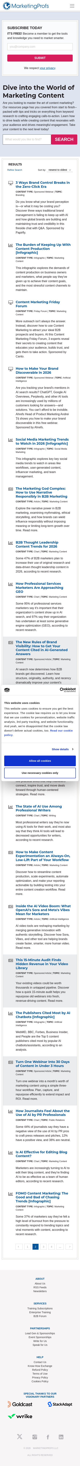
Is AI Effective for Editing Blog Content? (41, 1154)
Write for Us (40, 1341)
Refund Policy (40, 1369)
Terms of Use (40, 1373)
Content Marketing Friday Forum (38, 304)
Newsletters (40, 1291)
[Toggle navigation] (72, 5)
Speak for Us (40, 1344)
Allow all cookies (40, 760)
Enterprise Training (40, 1312)
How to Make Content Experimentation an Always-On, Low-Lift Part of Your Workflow (43, 856)
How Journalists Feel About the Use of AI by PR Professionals (43, 1113)
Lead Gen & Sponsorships (40, 1333)
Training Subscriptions (40, 1308)
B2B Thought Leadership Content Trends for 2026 (37, 544)
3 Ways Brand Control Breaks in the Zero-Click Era (43, 185)
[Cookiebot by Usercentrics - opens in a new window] (60, 690)
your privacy (47, 68)
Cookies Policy (40, 1381)
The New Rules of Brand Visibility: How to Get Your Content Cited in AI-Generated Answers (42, 648)
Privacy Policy (40, 1377)
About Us (40, 1283)
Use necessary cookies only (40, 772)
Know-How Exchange (40, 1366)
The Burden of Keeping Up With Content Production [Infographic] (43, 249)
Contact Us (40, 1362)
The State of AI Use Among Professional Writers (39, 808)
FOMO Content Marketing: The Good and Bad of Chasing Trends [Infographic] (42, 1197)
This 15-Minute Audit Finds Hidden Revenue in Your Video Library (42, 964)
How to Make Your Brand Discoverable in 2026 (37, 371)
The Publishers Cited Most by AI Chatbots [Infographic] (43, 1015)
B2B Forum (40, 1316)
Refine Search (14, 170)
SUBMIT (39, 58)
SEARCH (64, 139)
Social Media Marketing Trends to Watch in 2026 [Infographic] (42, 441)
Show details (60, 749)
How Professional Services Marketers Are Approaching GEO (39, 588)
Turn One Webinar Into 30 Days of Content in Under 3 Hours (43, 1064)
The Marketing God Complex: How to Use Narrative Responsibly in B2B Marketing (41, 492)
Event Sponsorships (40, 1337)
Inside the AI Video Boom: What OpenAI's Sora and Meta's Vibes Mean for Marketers (43, 910)
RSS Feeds (40, 1287)
